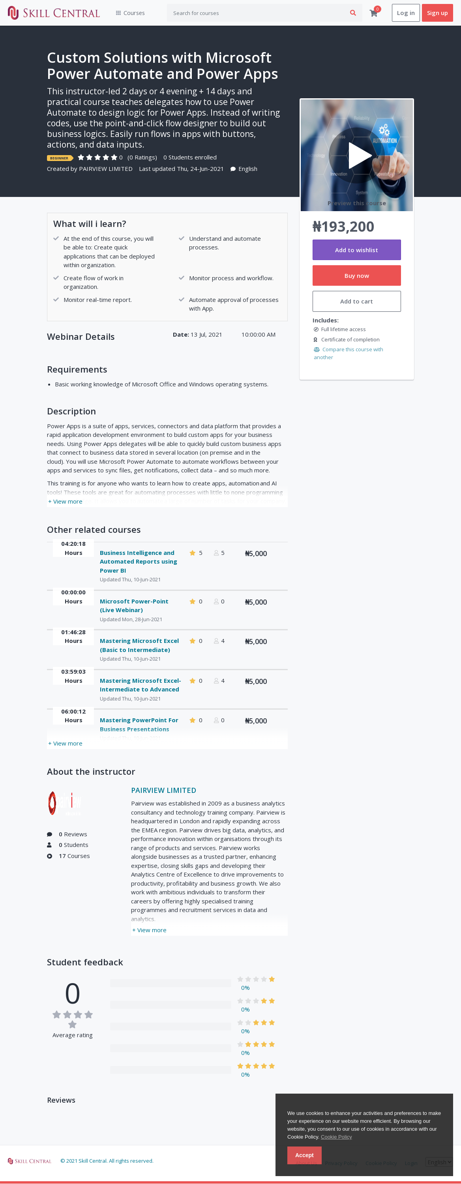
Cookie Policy (336, 1137)
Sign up (437, 13)
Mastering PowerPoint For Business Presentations (139, 724)
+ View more (65, 502)
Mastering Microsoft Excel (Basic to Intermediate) (139, 645)
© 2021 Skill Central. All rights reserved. (107, 1160)
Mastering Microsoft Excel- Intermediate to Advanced (140, 684)
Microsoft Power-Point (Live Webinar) (134, 605)
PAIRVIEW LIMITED (106, 169)
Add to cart (356, 301)
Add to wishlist (356, 250)
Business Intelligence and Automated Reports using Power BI (138, 561)
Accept (304, 1155)
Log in (406, 13)
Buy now (357, 276)
